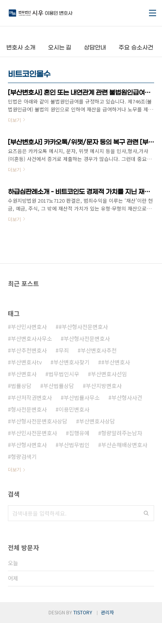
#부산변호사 (115, 362)
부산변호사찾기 (71, 362)
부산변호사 (24, 374)
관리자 (107, 612)
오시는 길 (60, 47)
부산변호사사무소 (31, 338)
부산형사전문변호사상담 (39, 421)
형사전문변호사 (29, 409)
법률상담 (21, 386)
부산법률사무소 (82, 397)
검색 (146, 513)
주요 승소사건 (136, 47)
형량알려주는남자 (121, 433)
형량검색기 (24, 456)
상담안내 (95, 47)
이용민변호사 (74, 409)
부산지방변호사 (104, 386)
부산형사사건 (127, 397)
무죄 (64, 350)
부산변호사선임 (109, 374)
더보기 (14, 469)
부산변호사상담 (97, 421)
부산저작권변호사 (31, 397)
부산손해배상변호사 (124, 445)
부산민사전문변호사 (34, 433)
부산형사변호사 (29, 445)
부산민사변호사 (29, 327)
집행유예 (79, 433)
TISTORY (82, 612)
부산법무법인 (74, 445)
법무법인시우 (63, 374)
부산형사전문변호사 (87, 338)
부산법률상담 (58, 386)
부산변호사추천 (99, 350)
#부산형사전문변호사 (83, 327)
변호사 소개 (20, 47)
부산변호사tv (26, 362)
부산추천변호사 (29, 350)
